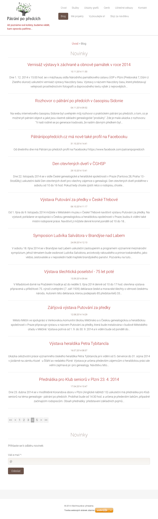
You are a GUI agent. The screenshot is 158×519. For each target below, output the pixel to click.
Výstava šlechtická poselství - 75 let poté (79, 271)
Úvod (75, 43)
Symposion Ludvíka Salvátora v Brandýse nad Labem (79, 235)
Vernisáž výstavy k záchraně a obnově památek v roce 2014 (79, 64)
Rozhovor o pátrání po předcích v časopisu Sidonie (79, 100)
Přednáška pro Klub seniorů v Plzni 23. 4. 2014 (79, 379)
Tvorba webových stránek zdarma (79, 510)
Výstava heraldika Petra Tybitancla (79, 343)
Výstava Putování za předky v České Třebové (79, 199)
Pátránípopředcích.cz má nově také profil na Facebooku (79, 136)
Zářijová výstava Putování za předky (79, 307)
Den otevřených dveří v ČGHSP (79, 163)
